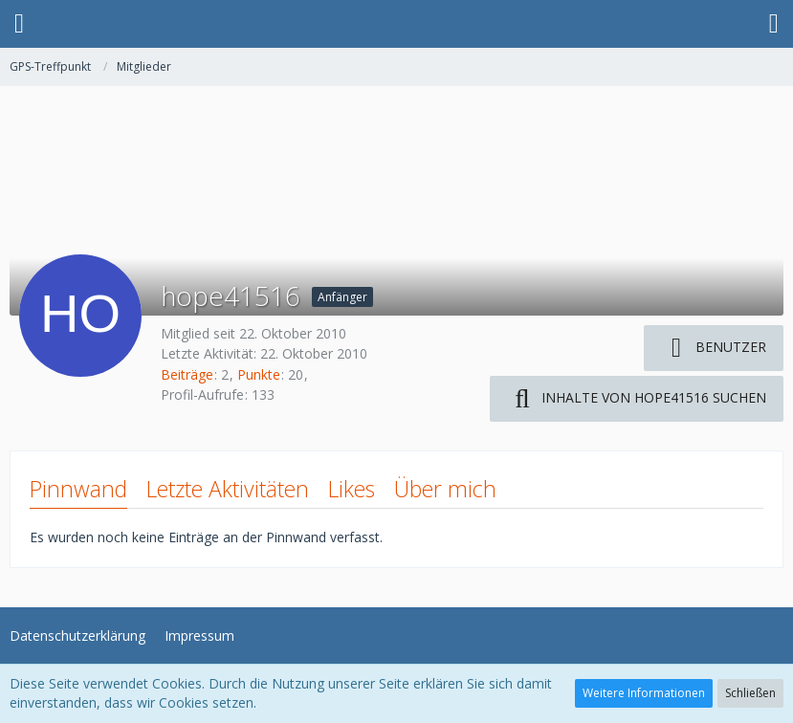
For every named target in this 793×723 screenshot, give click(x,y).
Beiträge (187, 374)
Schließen (750, 693)
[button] (19, 24)
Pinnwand (78, 488)
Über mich (445, 488)
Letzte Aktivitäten (227, 488)
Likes (351, 488)
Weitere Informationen (644, 693)
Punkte (258, 374)
